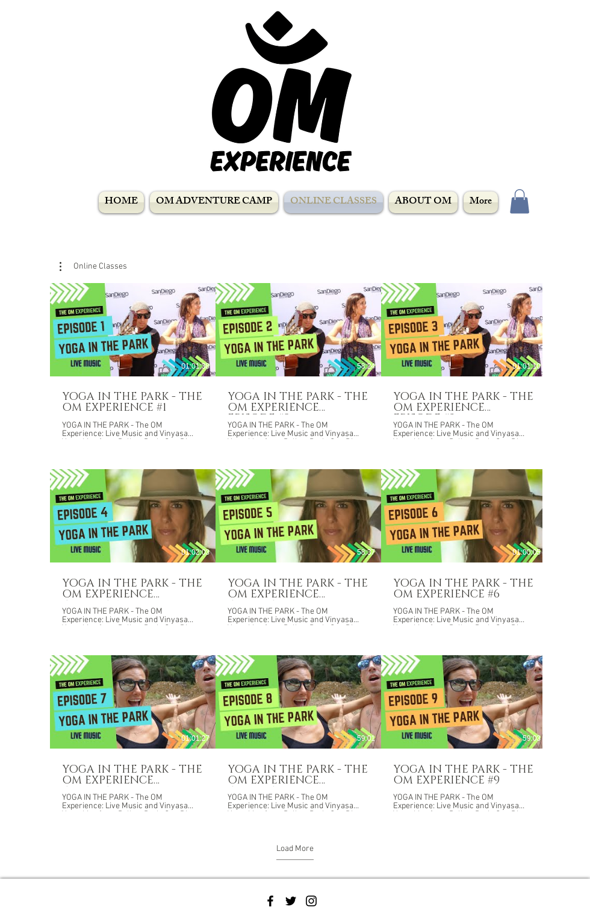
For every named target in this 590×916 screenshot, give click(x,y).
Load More (295, 849)
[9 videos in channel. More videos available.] (295, 547)
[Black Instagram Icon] (311, 901)
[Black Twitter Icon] (291, 901)
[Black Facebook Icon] (270, 901)
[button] (519, 201)
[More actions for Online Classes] (93, 267)
